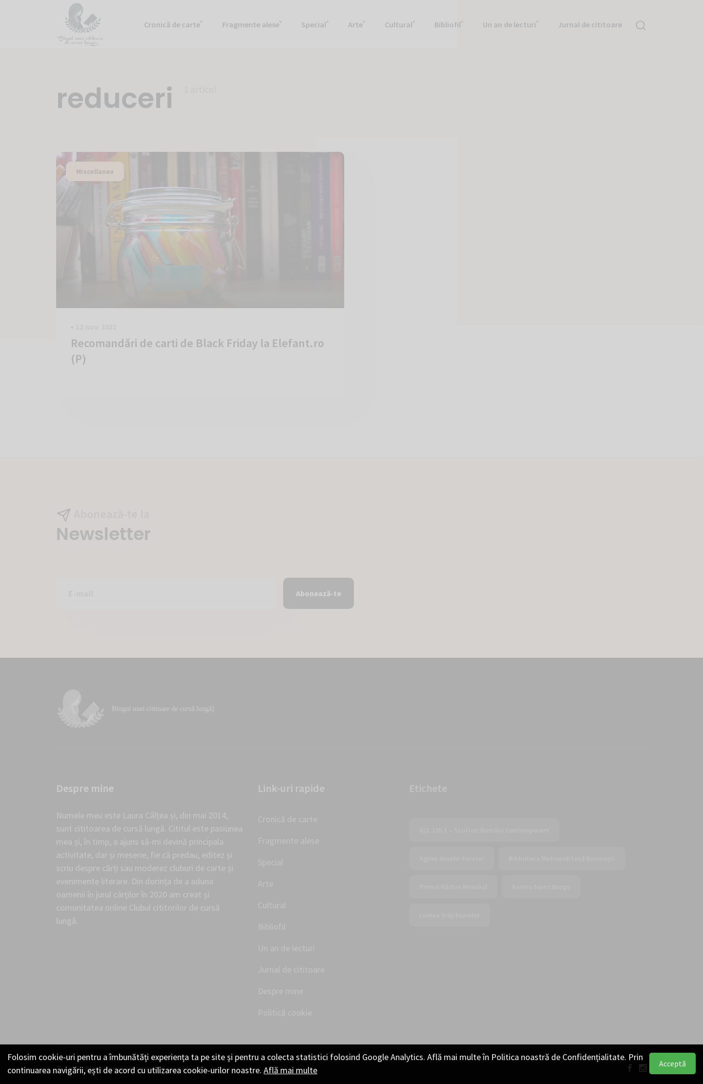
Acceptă (672, 1063)
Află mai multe (290, 1070)
